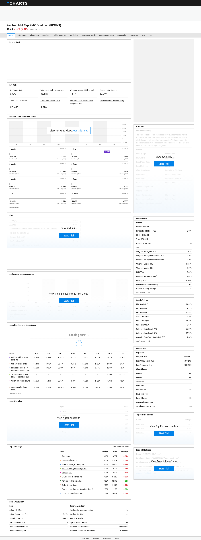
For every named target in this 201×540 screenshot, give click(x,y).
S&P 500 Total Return (19, 364)
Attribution (74, 35)
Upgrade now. (80, 130)
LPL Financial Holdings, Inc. (72, 477)
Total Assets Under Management (52, 90)
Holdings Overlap (59, 35)
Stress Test (134, 35)
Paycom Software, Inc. (70, 460)
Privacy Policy (107, 538)
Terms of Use (85, 538)
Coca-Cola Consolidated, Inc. (72, 493)
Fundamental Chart (106, 35)
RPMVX (139, 377)
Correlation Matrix (89, 35)
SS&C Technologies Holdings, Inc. (74, 468)
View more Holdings (121, 447)
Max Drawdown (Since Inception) (112, 101)
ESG (143, 35)
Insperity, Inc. (67, 473)
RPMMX (139, 373)
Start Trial (69, 235)
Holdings (45, 35)
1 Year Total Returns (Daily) (50, 101)
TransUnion (66, 456)
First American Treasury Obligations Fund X (77, 489)
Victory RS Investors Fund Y (20, 382)
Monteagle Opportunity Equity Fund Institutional (20, 369)
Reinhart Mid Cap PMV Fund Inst (19, 358)
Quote (11, 35)
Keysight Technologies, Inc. (72, 481)
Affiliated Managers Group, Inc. (73, 464)
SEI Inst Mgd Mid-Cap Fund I (19, 388)
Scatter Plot (121, 35)
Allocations (34, 35)
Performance (21, 35)
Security (117, 538)
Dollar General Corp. (69, 485)
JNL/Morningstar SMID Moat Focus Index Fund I (20, 375)
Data (150, 35)
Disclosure (96, 538)
